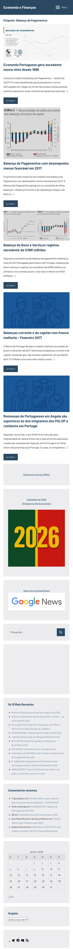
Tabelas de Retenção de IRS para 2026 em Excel (36, 736)
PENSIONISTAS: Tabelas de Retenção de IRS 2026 (36, 732)
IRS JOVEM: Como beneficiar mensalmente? (34, 749)
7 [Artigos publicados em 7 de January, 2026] (26, 869)
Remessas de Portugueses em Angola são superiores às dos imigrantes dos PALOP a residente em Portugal (35, 421)
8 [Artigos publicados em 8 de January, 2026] (34, 869)
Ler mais (10, 100)
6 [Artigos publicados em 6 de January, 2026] (18, 869)
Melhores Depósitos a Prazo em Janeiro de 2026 (36, 712)
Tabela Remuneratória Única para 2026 (38, 814)
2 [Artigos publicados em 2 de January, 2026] (42, 863)
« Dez (11, 896)
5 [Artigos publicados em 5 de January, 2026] (10, 869)
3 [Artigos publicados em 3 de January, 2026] (50, 863)
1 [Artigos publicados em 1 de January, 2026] (34, 863)
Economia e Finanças (19, 7)
